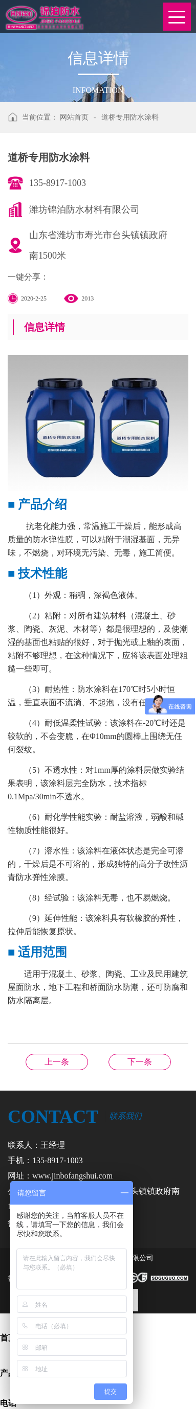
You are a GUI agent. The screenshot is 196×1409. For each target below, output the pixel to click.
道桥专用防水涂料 (130, 117)
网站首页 (74, 117)
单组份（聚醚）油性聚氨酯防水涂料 (139, 1061)
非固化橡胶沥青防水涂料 (57, 1061)
